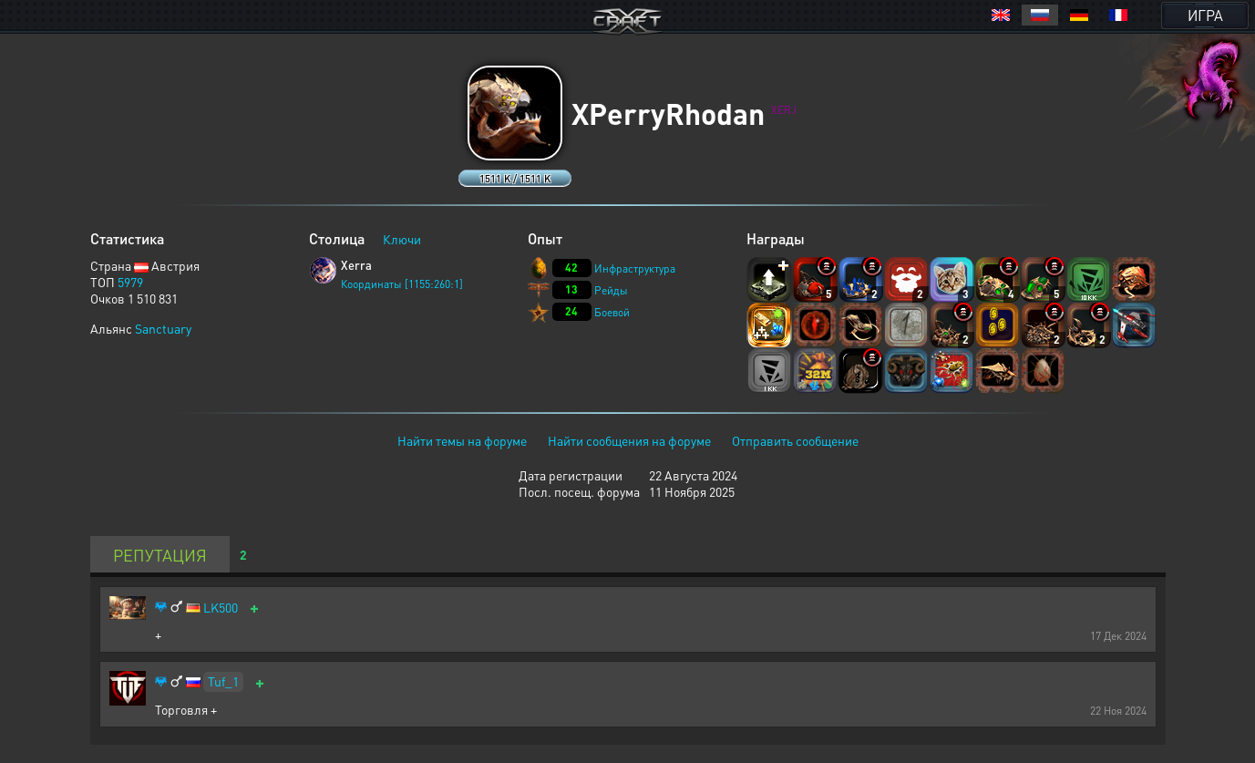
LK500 (220, 607)
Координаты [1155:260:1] (402, 284)
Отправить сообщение (795, 440)
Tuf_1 (223, 681)
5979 (130, 281)
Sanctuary (163, 328)
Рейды (611, 290)
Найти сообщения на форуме (629, 440)
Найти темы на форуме (462, 440)
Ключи (402, 239)
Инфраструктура (634, 268)
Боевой (612, 312)
